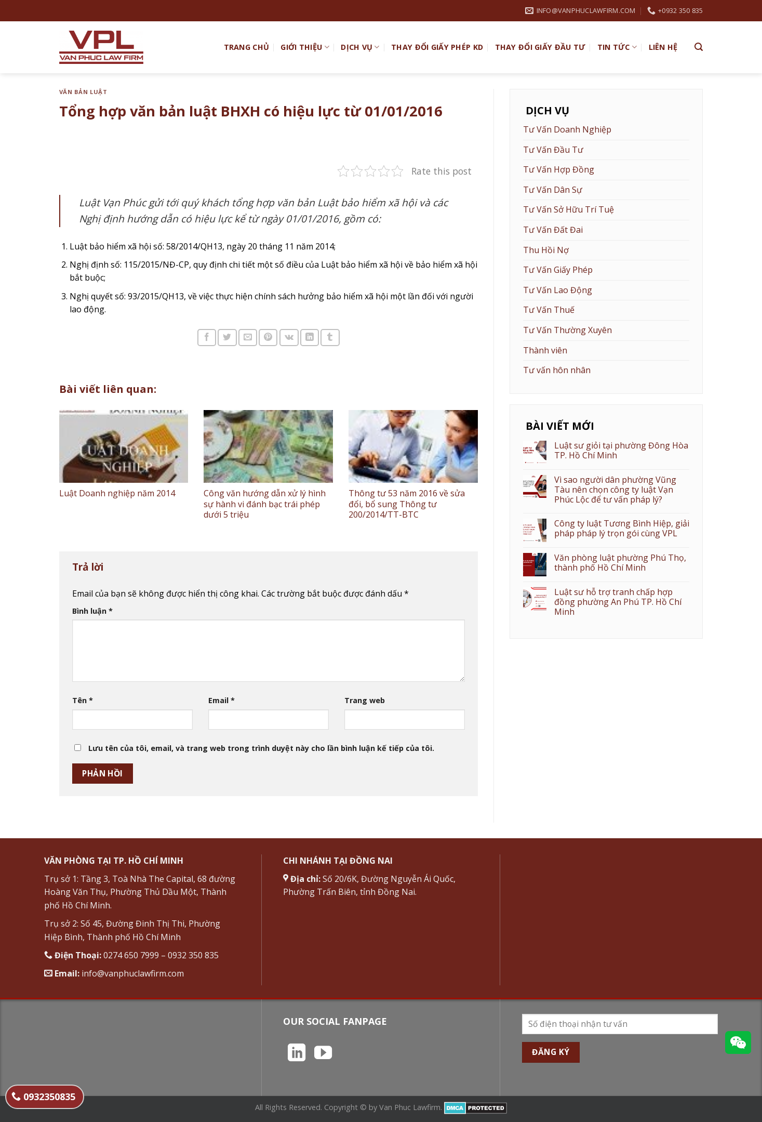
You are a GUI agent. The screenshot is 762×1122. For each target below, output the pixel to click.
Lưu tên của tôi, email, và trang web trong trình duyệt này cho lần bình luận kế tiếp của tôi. (261, 748)
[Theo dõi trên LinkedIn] (296, 1054)
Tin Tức (617, 47)
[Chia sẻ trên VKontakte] (289, 337)
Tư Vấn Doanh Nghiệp (567, 129)
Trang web (364, 700)
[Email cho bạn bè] (247, 337)
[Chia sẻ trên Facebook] (206, 337)
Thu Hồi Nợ (546, 250)
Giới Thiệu (304, 47)
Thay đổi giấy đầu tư (540, 47)
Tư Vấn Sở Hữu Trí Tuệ (568, 209)
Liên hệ (663, 47)
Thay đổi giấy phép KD (437, 47)
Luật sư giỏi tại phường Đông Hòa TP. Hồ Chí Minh (621, 450)
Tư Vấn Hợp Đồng (558, 169)
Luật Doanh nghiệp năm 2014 (117, 493)
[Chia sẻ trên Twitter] (227, 337)
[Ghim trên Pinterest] (268, 337)
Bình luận (92, 611)
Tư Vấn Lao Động (557, 290)
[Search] (698, 47)
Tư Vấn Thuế (548, 309)
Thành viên (545, 350)
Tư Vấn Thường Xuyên (567, 330)
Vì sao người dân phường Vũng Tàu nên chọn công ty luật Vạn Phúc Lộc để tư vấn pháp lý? (615, 490)
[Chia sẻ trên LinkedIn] (309, 337)
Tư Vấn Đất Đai (553, 229)
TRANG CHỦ (247, 47)
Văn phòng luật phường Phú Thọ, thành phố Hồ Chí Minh (620, 563)
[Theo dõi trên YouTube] (323, 1054)
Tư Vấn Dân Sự (552, 189)
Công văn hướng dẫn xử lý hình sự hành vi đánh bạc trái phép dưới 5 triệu (265, 504)
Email (221, 700)
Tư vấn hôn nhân (557, 370)
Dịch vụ (360, 47)
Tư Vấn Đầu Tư (553, 149)
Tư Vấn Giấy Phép (558, 269)
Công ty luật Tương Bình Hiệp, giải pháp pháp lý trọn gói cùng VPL (621, 528)
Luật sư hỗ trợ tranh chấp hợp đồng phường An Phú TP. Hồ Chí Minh (617, 602)
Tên (82, 700)
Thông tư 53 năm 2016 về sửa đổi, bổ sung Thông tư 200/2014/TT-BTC (407, 504)
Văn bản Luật (83, 92)
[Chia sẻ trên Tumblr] (329, 337)
